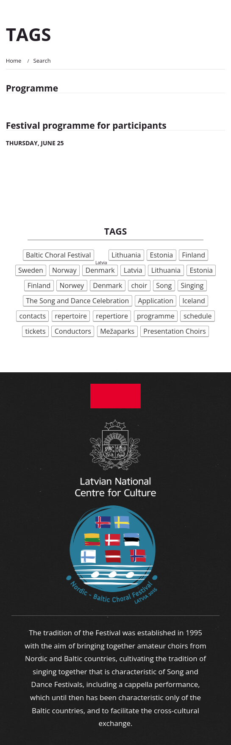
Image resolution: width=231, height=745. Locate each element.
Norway (64, 270)
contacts (32, 316)
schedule (198, 316)
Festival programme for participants (86, 125)
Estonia (161, 255)
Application (155, 300)
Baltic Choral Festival (58, 255)
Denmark (100, 270)
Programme (32, 88)
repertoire (71, 316)
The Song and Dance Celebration (77, 300)
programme (156, 316)
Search (42, 60)
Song (164, 285)
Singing (192, 285)
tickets (35, 331)
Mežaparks (117, 331)
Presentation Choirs (174, 331)
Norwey (72, 285)
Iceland (193, 300)
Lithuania (126, 255)
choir (139, 285)
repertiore (112, 316)
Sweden (30, 270)
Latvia (133, 270)
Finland (193, 255)
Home (14, 60)
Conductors (73, 331)
